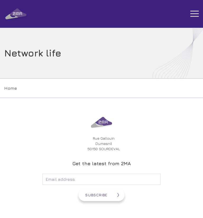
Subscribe (96, 195)
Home (10, 88)
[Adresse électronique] (101, 179)
